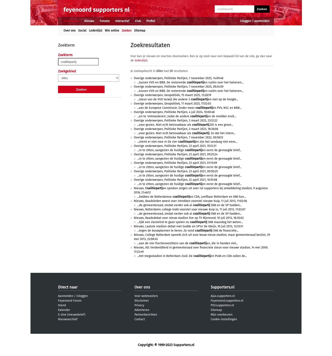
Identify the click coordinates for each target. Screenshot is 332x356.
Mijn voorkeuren (221, 314)
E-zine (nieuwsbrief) (71, 314)
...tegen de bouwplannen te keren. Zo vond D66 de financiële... (187, 230)
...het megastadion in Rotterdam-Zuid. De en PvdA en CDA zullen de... (192, 256)
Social (82, 30)
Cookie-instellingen (224, 319)
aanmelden (262, 21)
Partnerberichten (145, 314)
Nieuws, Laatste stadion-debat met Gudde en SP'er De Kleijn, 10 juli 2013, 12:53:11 (188, 226)
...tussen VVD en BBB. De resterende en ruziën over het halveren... (190, 82)
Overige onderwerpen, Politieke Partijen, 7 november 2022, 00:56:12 (178, 137)
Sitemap (139, 30)
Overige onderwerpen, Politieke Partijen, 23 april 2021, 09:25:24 (175, 154)
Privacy (139, 305)
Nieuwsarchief (67, 319)
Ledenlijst (95, 30)
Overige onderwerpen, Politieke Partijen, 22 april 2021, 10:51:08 (175, 180)
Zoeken (126, 30)
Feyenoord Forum (70, 300)
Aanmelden (65, 296)
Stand (62, 305)
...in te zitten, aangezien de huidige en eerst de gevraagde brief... (189, 150)
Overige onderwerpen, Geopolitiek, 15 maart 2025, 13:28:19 (172, 95)
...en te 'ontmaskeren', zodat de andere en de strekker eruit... (186, 116)
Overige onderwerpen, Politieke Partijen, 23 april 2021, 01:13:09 (175, 163)
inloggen (245, 21)
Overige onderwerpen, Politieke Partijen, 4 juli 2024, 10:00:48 (174, 112)
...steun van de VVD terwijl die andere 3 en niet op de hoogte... (187, 99)
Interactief (122, 21)
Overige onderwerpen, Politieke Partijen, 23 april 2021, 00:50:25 (176, 171)
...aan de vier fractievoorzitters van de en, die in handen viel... (187, 243)
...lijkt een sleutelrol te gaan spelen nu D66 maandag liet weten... (190, 222)
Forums (105, 21)
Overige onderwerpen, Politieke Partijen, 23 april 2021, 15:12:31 (175, 146)
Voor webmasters (146, 296)
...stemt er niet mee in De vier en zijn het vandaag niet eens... (187, 142)
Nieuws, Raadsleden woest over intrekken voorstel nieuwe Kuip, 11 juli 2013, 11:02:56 (190, 201)
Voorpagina (71, 21)
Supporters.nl (222, 287)
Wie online (112, 30)
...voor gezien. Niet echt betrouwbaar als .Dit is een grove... (185, 125)
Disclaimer (141, 300)
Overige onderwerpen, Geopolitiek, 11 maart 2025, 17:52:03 (172, 103)
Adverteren (141, 310)
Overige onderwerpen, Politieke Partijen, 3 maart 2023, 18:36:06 (176, 129)
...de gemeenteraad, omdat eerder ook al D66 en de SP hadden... (189, 205)
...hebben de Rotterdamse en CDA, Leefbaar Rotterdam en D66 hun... (191, 197)
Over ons (70, 30)
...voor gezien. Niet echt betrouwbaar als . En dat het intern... (186, 133)
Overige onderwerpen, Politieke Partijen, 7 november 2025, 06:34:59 (178, 86)
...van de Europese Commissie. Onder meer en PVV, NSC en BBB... (189, 108)
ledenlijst (141, 60)
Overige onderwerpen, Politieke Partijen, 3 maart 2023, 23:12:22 (175, 120)
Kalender (64, 310)
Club (138, 21)
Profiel (150, 21)
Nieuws (89, 21)
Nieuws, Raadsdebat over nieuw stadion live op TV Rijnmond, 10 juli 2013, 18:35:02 (189, 218)
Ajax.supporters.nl (223, 296)
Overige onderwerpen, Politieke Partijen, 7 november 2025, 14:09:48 (178, 78)
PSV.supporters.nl (222, 305)
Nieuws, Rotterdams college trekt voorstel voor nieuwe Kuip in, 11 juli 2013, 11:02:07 (189, 209)
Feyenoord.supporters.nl (227, 300)
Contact (139, 319)
